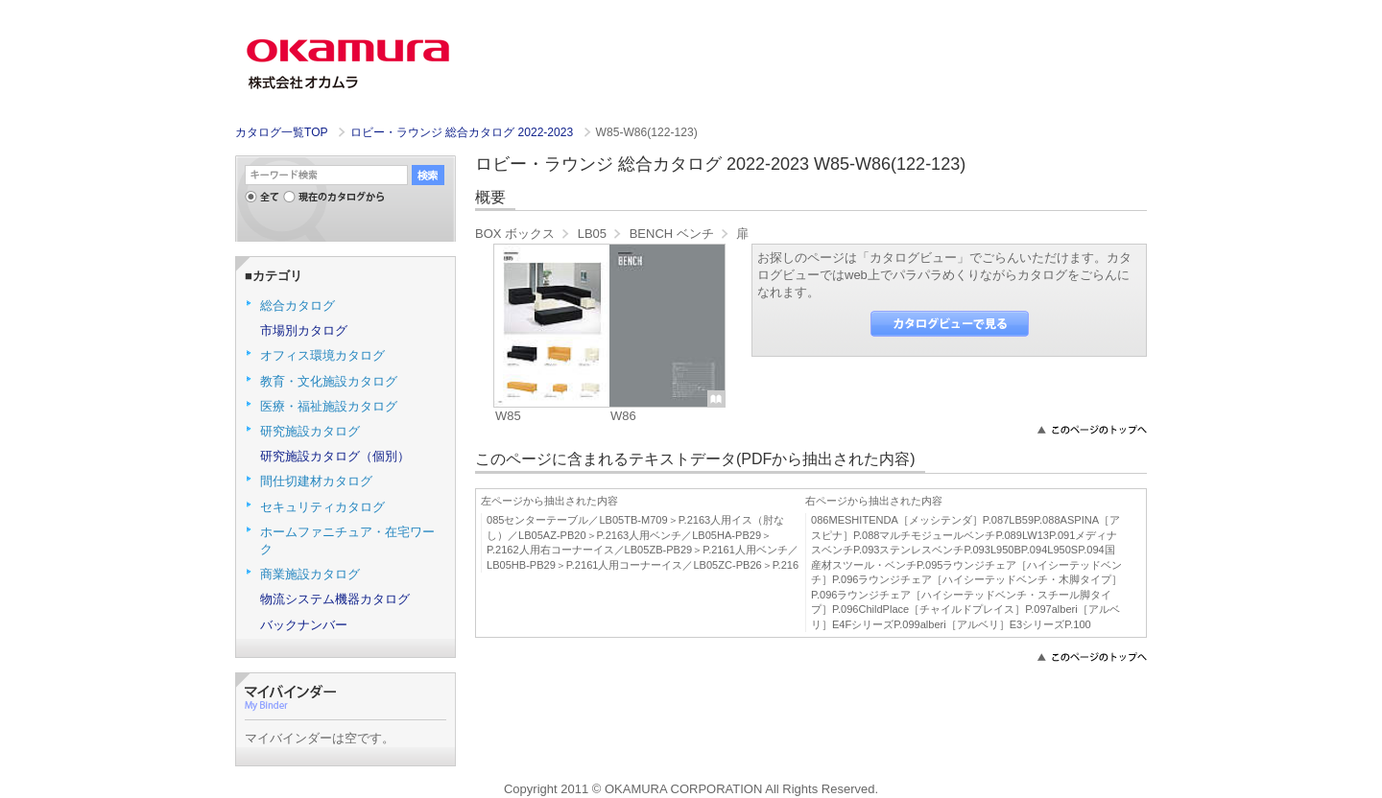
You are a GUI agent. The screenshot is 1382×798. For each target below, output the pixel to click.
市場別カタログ (303, 330)
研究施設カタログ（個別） (335, 456)
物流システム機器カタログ (335, 599)
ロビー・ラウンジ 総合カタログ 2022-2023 (463, 132)
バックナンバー (303, 625)
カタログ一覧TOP (281, 132)
